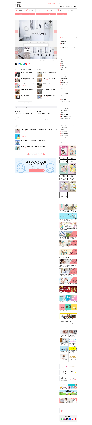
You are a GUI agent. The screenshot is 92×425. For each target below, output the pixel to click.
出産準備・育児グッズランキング (67, 118)
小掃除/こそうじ (51, 60)
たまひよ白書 (63, 137)
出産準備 (49, 10)
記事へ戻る (36, 44)
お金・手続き (29, 10)
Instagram (32, 60)
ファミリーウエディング (65, 86)
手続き (62, 122)
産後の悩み (63, 69)
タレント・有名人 (64, 93)
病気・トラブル (64, 67)
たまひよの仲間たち (64, 133)
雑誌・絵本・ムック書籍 (65, 101)
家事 (41, 60)
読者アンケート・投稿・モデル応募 (67, 106)
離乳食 (59, 10)
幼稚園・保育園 (64, 78)
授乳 (62, 61)
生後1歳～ (63, 43)
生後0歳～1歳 (63, 41)
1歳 (20, 60)
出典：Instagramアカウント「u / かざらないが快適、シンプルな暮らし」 (36, 42)
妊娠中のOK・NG (64, 114)
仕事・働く (63, 80)
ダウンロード (36, 189)
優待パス (70, 10)
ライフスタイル (64, 84)
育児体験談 (63, 88)
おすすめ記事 (37, 60)
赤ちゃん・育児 (69, 6)
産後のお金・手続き (64, 82)
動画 (62, 95)
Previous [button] (16, 31)
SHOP (49, 3)
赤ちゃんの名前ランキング (66, 116)
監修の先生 (63, 129)
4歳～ (28, 60)
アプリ (30, 14)
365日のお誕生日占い (65, 108)
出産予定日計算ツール (65, 110)
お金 (62, 120)
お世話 (62, 65)
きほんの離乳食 (64, 127)
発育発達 (62, 71)
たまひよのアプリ (64, 131)
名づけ (38, 10)
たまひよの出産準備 (64, 135)
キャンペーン (51, 14)
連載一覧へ (72, 323)
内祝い (54, 3)
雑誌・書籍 (20, 14)
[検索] (68, 3)
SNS (40, 14)
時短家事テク (46, 60)
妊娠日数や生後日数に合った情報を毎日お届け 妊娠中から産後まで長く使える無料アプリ (36, 187)
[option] (36, 31)
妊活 (75, 6)
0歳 (17, 60)
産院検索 (62, 112)
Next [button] (55, 31)
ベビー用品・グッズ (64, 74)
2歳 (22, 60)
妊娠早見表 (19, 10)
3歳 (25, 60)
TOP (57, 6)
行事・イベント (64, 76)
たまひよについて (64, 99)
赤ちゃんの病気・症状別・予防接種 (67, 125)
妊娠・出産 (62, 6)
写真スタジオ (62, 14)
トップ (16, 16)
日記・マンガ (63, 91)
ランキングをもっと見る (25, 122)
